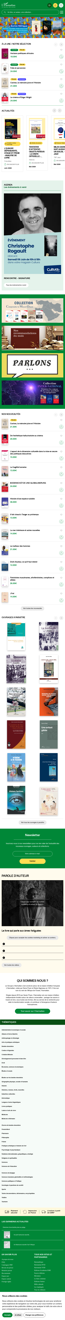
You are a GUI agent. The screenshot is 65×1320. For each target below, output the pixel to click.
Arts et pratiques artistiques (11, 1042)
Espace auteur (6, 1279)
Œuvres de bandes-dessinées (11, 1125)
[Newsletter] (49, 5)
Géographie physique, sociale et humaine (15, 1081)
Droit (3, 1063)
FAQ (3, 1262)
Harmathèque (38, 1262)
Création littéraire (7, 1054)
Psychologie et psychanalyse (11, 1150)
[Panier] (61, 5)
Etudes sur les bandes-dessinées (12, 1077)
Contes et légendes (8, 1050)
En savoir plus (11, 164)
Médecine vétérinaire (8, 1118)
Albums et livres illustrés (10, 1034)
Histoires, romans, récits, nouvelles (13, 1090)
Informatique (6, 1098)
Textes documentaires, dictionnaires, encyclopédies (18, 1193)
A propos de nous (7, 1259)
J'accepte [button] (7, 1315)
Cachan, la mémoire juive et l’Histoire (25, 83)
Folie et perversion (18, 68)
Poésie (4, 1141)
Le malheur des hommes (20, 546)
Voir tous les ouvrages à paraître (32, 822)
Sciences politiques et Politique (11, 1181)
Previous (54, 111)
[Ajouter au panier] (61, 86)
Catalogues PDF (7, 1265)
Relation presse (7, 1270)
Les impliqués (39, 1287)
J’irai (12, 593)
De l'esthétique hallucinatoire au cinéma (26, 435)
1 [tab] (51, 34)
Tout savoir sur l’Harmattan (32, 1011)
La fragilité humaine (18, 467)
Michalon (37, 1276)
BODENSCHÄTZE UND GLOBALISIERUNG (28, 483)
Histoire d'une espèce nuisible (22, 499)
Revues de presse (7, 1268)
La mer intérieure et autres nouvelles (25, 530)
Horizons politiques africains (22, 53)
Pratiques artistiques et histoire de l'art (14, 1146)
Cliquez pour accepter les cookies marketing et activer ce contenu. (32, 903)
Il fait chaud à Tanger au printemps (24, 514)
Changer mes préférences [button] (34, 1315)
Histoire (4, 1086)
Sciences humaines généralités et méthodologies (17, 1177)
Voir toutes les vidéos (11, 965)
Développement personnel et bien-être (14, 1058)
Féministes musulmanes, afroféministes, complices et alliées (32, 578)
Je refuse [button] (18, 1315)
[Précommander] (61, 57)
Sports (4, 1189)
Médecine (5, 1114)
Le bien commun (40, 1279)
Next (60, 111)
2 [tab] (53, 34)
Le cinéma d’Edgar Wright (21, 97)
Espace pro (5, 1276)
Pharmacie (5, 1133)
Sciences (5, 1162)
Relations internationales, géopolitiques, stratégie (17, 1154)
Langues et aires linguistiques (11, 1102)
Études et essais (7, 1071)
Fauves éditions (39, 1273)
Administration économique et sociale (14, 1030)
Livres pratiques (7, 1106)
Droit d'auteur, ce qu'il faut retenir (23, 562)
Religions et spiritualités (9, 1158)
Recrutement (6, 1273)
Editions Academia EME (42, 1270)
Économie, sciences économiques (12, 1067)
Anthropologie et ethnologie (10, 1038)
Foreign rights (6, 1281)
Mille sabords (38, 1284)
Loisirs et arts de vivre (9, 1110)
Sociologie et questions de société (12, 1185)
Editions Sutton (39, 1281)
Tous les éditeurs (39, 1290)
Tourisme (5, 1201)
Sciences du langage (8, 1173)
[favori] (61, 50)
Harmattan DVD (39, 1265)
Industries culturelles (8, 1094)
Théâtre (4, 1197)
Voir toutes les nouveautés (32, 608)
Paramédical (6, 1129)
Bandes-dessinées (8, 1046)
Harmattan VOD (39, 1267)
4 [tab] (59, 34)
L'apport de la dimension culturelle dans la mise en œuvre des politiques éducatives (33, 452)
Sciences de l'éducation (9, 1166)
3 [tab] (56, 34)
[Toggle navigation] (61, 12)
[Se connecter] (55, 5)
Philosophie (5, 1137)
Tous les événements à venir (16, 285)
